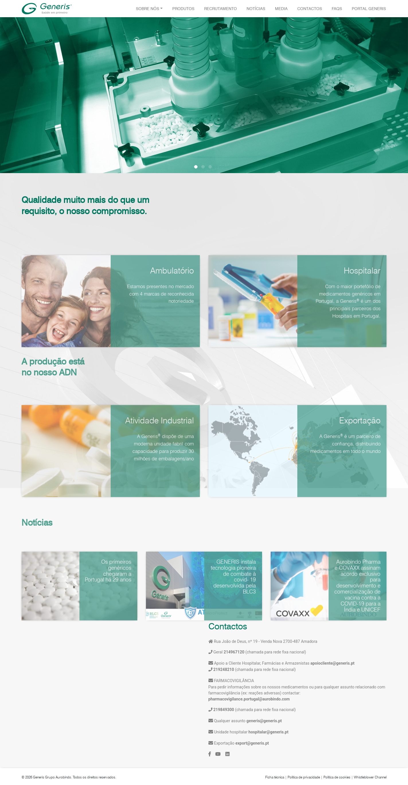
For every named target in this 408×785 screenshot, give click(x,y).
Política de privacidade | (305, 777)
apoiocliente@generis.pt (333, 663)
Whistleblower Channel (370, 777)
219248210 (223, 669)
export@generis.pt (252, 743)
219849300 (223, 709)
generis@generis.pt (264, 721)
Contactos (309, 8)
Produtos (183, 8)
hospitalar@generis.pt (268, 732)
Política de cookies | (338, 777)
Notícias (256, 8)
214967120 (233, 652)
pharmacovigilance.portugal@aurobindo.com (249, 699)
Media (281, 8)
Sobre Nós (147, 8)
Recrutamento (220, 8)
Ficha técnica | (276, 777)
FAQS (337, 8)
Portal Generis (369, 8)
